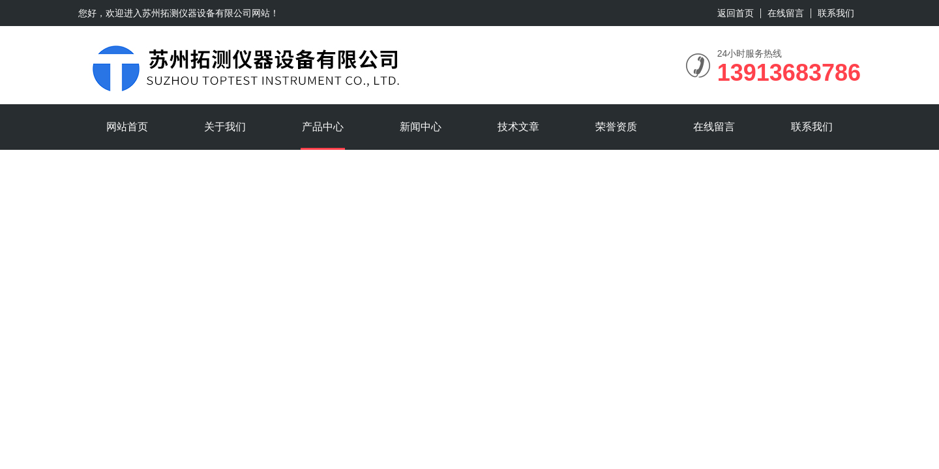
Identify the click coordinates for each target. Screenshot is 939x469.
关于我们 (225, 126)
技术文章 (518, 126)
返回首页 (735, 13)
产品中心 (323, 126)
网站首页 (127, 126)
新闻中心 (420, 126)
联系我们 (836, 13)
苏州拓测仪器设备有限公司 (197, 13)
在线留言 (786, 13)
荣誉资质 (616, 126)
